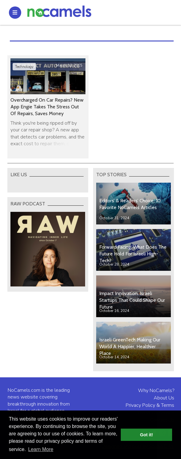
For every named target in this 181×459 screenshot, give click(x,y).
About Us (164, 398)
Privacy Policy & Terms (150, 405)
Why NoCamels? (156, 390)
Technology (24, 66)
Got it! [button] (146, 434)
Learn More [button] (40, 449)
